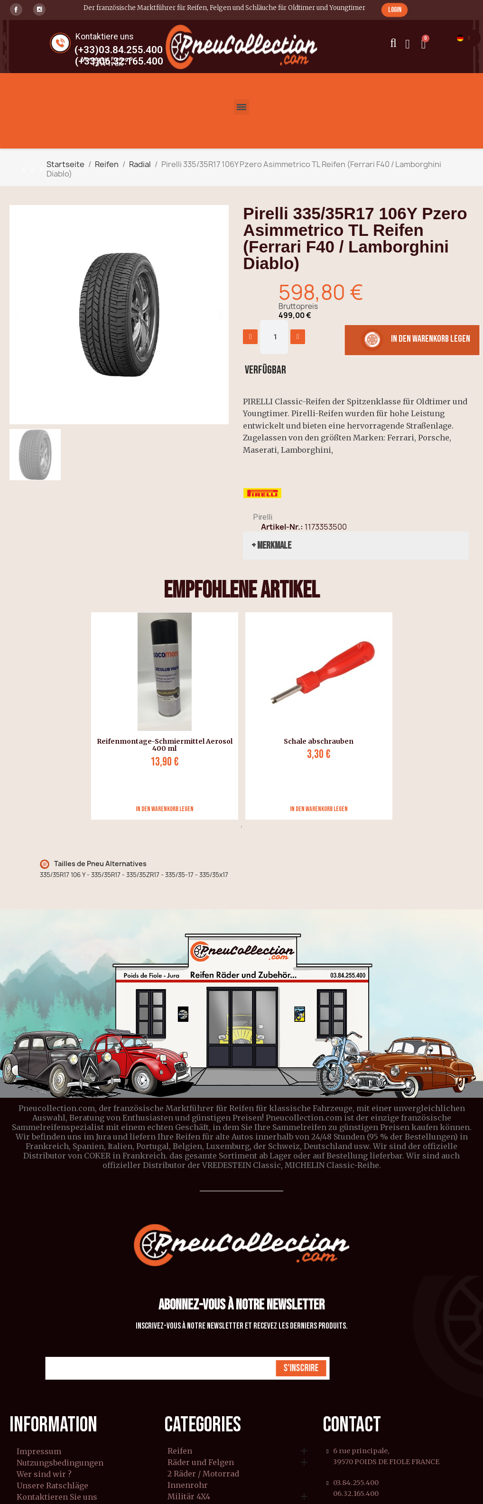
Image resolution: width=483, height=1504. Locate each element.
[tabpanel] (161, 716)
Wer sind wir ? (44, 1474)
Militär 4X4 (188, 1497)
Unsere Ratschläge (52, 1485)
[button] (394, 10)
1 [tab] (241, 826)
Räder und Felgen (200, 1462)
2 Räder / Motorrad (203, 1474)
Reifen (179, 1451)
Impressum (39, 1451)
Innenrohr (187, 1485)
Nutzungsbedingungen (60, 1462)
